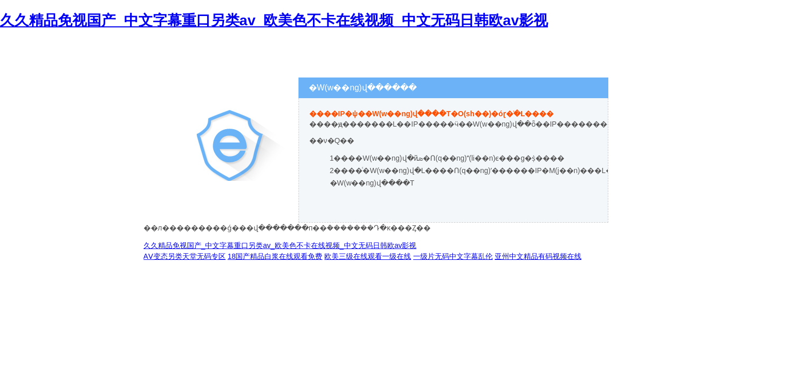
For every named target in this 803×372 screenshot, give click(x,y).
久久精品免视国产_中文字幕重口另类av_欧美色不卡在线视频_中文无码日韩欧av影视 (274, 20)
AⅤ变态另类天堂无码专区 (185, 256)
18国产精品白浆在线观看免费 (275, 256)
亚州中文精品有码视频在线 (538, 256)
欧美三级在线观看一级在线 (367, 256)
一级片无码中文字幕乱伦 (453, 256)
